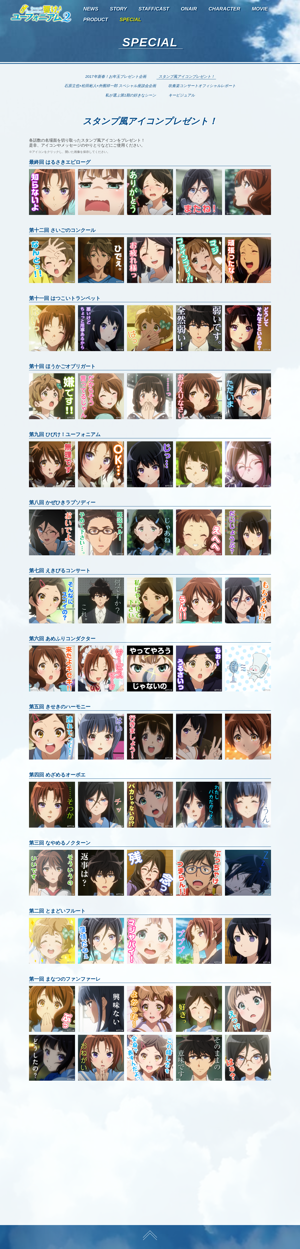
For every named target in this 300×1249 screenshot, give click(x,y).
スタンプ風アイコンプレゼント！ (186, 76)
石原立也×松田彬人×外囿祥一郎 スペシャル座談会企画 (110, 86)
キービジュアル (181, 95)
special (130, 19)
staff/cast (153, 8)
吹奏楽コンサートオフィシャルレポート (202, 86)
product (95, 19)
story (118, 8)
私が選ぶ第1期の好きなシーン (130, 95)
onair (189, 8)
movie (260, 8)
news (90, 8)
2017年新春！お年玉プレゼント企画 (115, 76)
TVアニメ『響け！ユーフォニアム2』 (41, 13)
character (224, 8)
